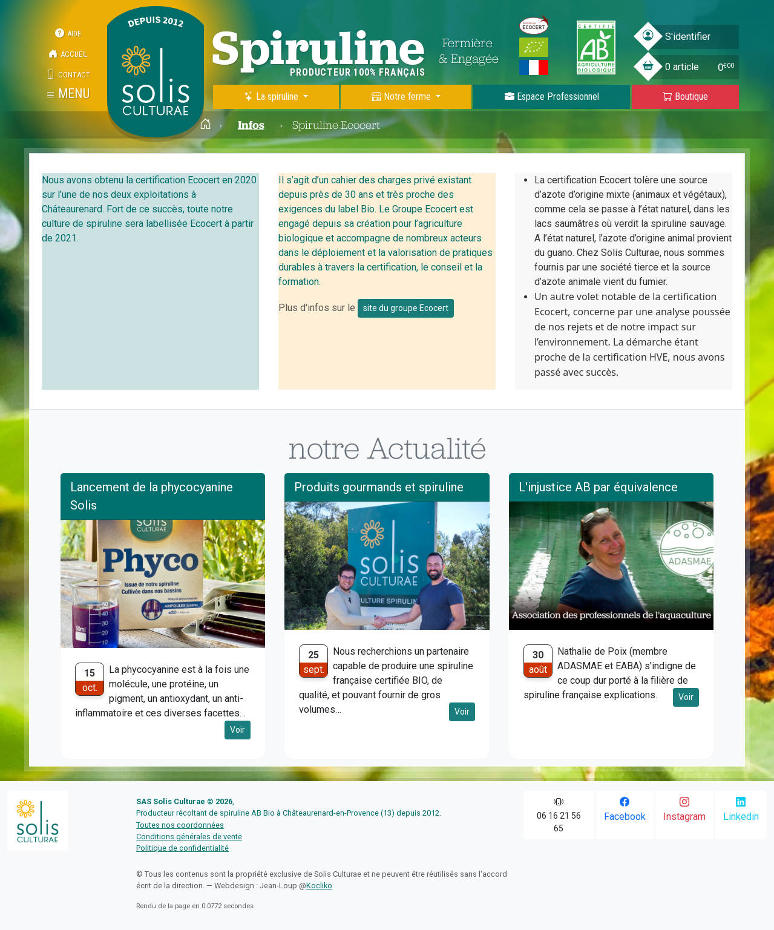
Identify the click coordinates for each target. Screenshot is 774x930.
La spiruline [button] (272, 96)
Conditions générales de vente (189, 836)
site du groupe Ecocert (405, 308)
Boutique (685, 96)
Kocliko (319, 885)
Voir (237, 730)
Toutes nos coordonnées (180, 825)
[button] (68, 94)
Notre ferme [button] (402, 96)
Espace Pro (552, 96)
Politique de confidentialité (182, 848)
